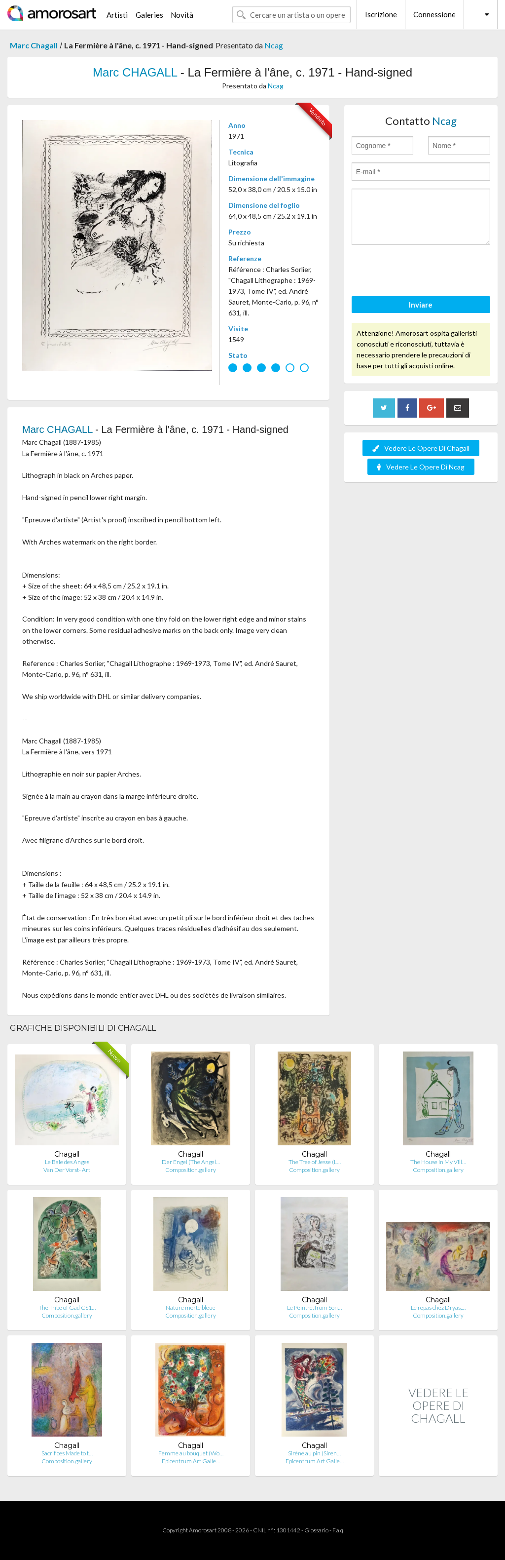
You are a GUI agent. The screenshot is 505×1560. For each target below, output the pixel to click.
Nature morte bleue (191, 1307)
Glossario (316, 1530)
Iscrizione (381, 14)
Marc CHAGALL (135, 72)
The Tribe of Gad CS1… (67, 1307)
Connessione (434, 14)
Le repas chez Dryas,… (438, 1307)
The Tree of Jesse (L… (315, 1162)
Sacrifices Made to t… (67, 1453)
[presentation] (427, 272)
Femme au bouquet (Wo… (190, 1453)
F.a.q (337, 1530)
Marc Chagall (34, 45)
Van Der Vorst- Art (66, 1169)
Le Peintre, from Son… (314, 1307)
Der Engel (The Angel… (191, 1162)
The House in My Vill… (438, 1162)
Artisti (117, 14)
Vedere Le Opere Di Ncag (421, 467)
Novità (182, 14)
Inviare (421, 304)
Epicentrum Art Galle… (191, 1461)
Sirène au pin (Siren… (314, 1453)
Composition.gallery (190, 1169)
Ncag (273, 45)
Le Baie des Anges (67, 1162)
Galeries (149, 14)
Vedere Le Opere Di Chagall (420, 448)
